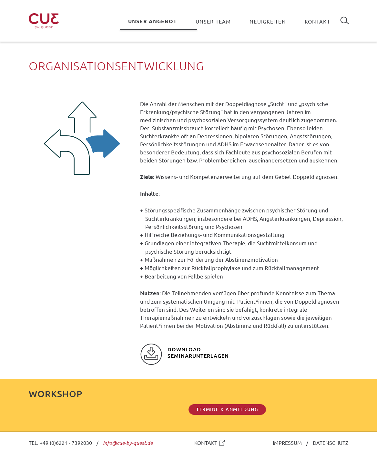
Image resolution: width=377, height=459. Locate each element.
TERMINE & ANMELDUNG (227, 409)
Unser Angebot (152, 21)
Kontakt (317, 21)
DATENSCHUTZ (330, 442)
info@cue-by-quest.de (128, 442)
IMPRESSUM (287, 442)
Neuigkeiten (268, 21)
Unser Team (213, 21)
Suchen (344, 18)
